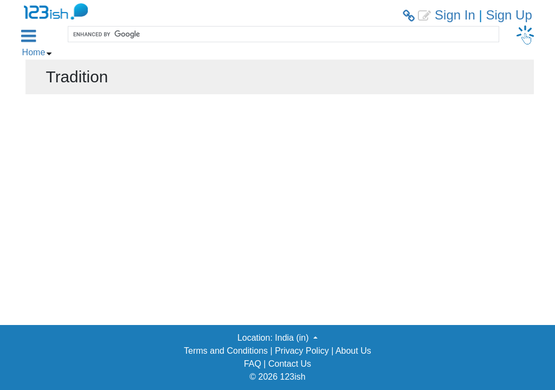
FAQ (252, 363)
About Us (353, 350)
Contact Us (289, 363)
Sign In (455, 15)
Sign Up (509, 15)
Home (34, 52)
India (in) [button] (293, 337)
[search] (282, 34)
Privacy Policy (302, 350)
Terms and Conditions (226, 350)
